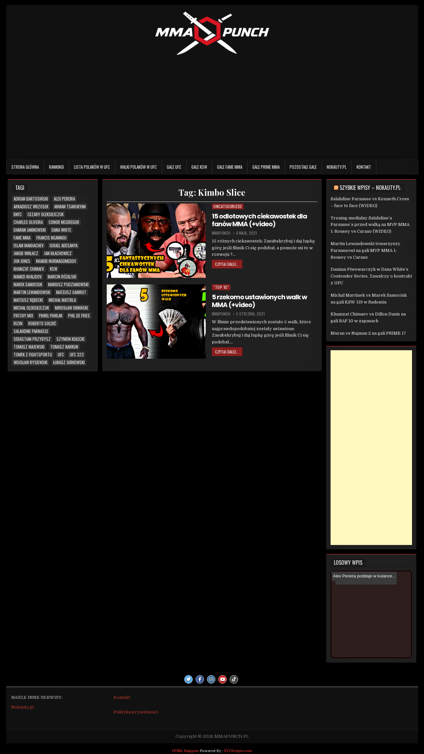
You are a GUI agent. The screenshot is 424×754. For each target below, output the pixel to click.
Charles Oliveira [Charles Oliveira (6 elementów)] (28, 222)
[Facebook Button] (200, 679)
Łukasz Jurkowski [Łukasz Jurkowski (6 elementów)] (69, 362)
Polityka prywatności (136, 712)
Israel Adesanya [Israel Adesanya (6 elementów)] (64, 245)
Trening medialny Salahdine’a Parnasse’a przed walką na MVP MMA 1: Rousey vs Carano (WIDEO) (370, 225)
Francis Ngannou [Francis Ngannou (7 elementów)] (51, 238)
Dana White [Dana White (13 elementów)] (61, 230)
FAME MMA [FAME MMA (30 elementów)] (22, 238)
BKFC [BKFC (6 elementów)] (18, 214)
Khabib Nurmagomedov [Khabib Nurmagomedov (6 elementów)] (56, 261)
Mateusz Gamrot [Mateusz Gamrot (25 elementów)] (71, 292)
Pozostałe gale (303, 167)
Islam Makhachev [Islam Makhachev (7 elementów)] (29, 245)
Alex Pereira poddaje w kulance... (364, 576)
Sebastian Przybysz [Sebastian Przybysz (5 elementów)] (32, 339)
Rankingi (56, 167)
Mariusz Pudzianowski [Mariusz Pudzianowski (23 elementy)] (68, 284)
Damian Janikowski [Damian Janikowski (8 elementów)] (30, 230)
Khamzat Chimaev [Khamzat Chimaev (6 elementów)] (29, 269)
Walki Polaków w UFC (138, 167)
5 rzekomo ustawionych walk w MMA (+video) (259, 300)
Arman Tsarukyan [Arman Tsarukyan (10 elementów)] (70, 207)
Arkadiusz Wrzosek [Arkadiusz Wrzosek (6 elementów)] (31, 207)
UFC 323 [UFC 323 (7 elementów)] (77, 355)
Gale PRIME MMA (266, 167)
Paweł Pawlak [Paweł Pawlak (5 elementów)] (50, 316)
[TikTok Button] (234, 679)
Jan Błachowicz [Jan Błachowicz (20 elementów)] (58, 253)
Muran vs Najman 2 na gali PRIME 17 (368, 333)
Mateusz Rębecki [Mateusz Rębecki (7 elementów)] (28, 300)
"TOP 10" (221, 287)
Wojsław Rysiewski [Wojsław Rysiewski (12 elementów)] (30, 362)
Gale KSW (199, 167)
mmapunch (221, 233)
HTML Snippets (185, 751)
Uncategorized (227, 206)
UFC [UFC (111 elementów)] (61, 355)
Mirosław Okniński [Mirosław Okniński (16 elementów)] (71, 308)
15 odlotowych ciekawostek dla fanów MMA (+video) (259, 220)
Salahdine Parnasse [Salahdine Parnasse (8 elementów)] (31, 331)
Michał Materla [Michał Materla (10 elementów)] (62, 300)
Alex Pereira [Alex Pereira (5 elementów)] (64, 199)
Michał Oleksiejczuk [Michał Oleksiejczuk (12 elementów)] (31, 308)
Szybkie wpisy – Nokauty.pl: (370, 188)
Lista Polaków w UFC (92, 167)
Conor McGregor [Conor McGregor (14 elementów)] (64, 222)
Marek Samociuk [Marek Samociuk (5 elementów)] (28, 284)
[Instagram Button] (211, 679)
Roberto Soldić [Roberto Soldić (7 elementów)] (42, 323)
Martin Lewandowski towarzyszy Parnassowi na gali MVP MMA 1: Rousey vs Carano (365, 250)
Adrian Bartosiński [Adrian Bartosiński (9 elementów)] (31, 199)
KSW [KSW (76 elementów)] (53, 269)
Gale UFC (174, 167)
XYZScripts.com (238, 751)
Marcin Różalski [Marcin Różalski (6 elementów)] (62, 277)
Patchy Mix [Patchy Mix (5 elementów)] (23, 316)
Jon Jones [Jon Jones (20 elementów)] (22, 261)
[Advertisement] (212, 106)
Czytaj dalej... (227, 264)
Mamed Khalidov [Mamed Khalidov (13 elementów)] (28, 277)
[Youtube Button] (222, 679)
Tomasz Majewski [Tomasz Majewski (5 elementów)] (29, 347)
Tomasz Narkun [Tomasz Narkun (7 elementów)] (64, 347)
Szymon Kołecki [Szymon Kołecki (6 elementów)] (70, 339)
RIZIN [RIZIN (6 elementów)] (18, 323)
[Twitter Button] (188, 679)
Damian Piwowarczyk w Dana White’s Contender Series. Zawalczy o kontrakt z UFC (371, 276)
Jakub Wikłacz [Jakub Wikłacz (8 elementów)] (26, 253)
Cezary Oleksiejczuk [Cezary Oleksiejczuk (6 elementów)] (46, 214)
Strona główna (25, 167)
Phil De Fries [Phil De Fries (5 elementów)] (79, 316)
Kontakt (364, 167)
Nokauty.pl (336, 167)
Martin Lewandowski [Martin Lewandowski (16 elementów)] (32, 292)
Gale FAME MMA (229, 167)
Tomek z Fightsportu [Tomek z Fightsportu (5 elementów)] (33, 355)
